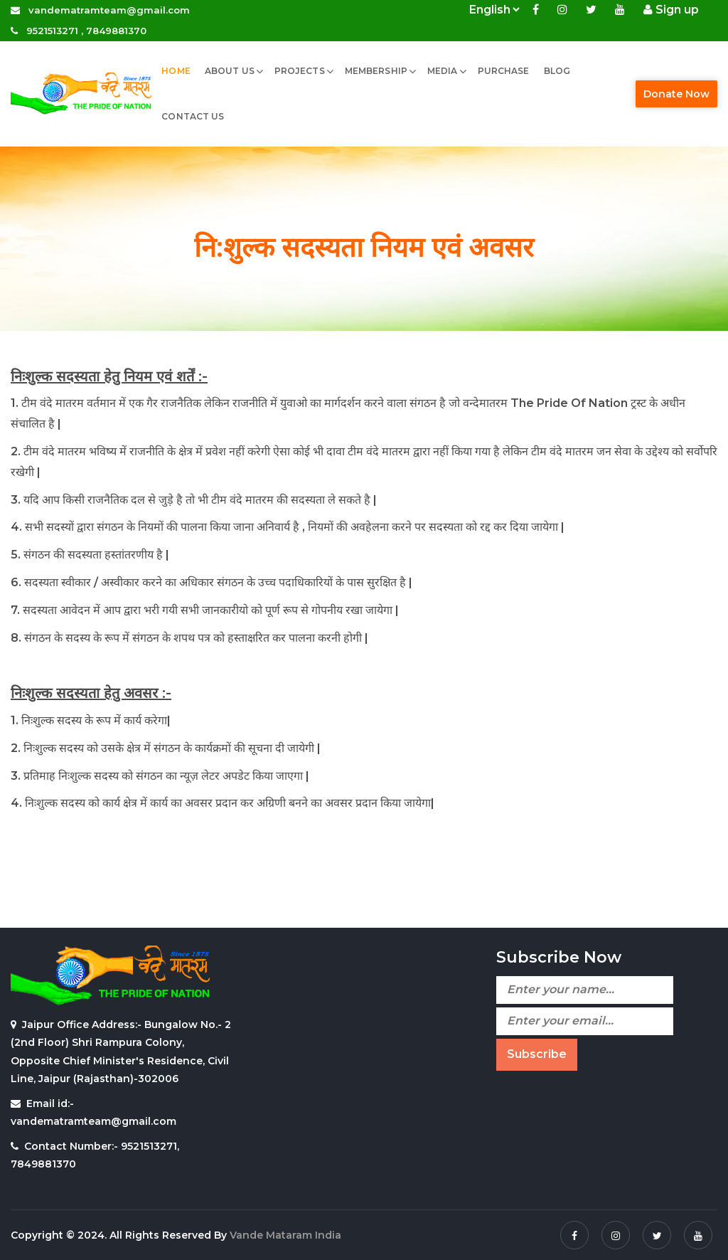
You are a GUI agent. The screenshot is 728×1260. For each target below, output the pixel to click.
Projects (299, 70)
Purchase (504, 70)
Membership (376, 70)
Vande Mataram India (285, 1235)
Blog (557, 70)
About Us (230, 70)
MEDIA (442, 70)
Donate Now (676, 94)
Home (175, 70)
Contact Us (192, 116)
